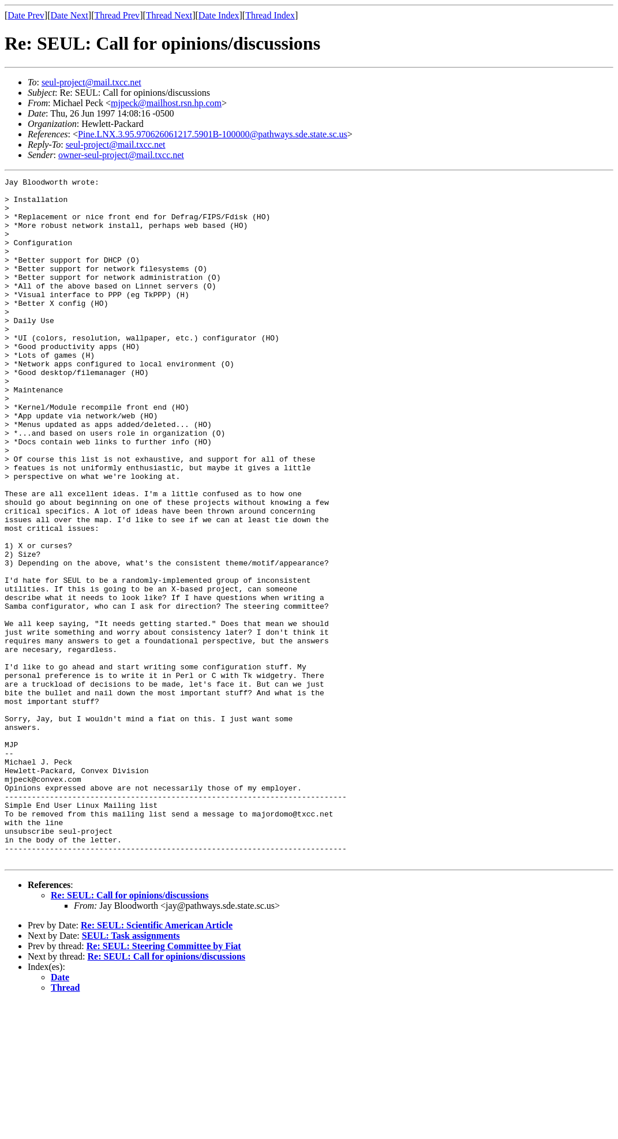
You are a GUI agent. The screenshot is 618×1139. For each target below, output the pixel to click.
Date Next (69, 15)
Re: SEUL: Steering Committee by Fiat (164, 1083)
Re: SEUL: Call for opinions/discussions (130, 1032)
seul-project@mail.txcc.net (91, 82)
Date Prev (26, 15)
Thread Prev (117, 15)
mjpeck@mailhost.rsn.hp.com (166, 103)
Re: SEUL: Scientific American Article (157, 1062)
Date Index (218, 15)
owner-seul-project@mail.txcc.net (121, 155)
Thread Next (169, 15)
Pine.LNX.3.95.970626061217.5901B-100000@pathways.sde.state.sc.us (212, 134)
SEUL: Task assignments (131, 1072)
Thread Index (270, 15)
